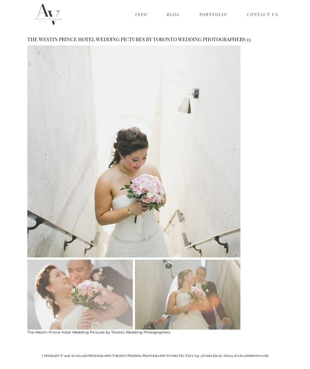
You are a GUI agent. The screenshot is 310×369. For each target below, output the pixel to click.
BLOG (173, 14)
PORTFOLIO (213, 14)
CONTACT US (262, 14)
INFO (141, 14)
